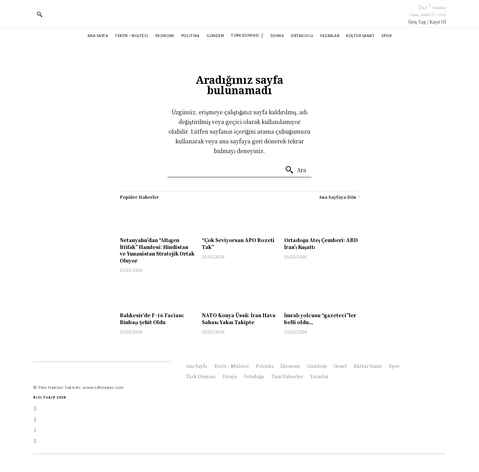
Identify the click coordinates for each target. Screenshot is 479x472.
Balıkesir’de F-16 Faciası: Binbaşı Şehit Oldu (152, 319)
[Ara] (295, 170)
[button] (39, 14)
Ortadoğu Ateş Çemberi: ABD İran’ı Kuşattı (321, 243)
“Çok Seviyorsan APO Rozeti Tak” (238, 243)
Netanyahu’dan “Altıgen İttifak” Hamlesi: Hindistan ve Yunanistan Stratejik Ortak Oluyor (157, 250)
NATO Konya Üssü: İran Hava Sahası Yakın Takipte (238, 319)
